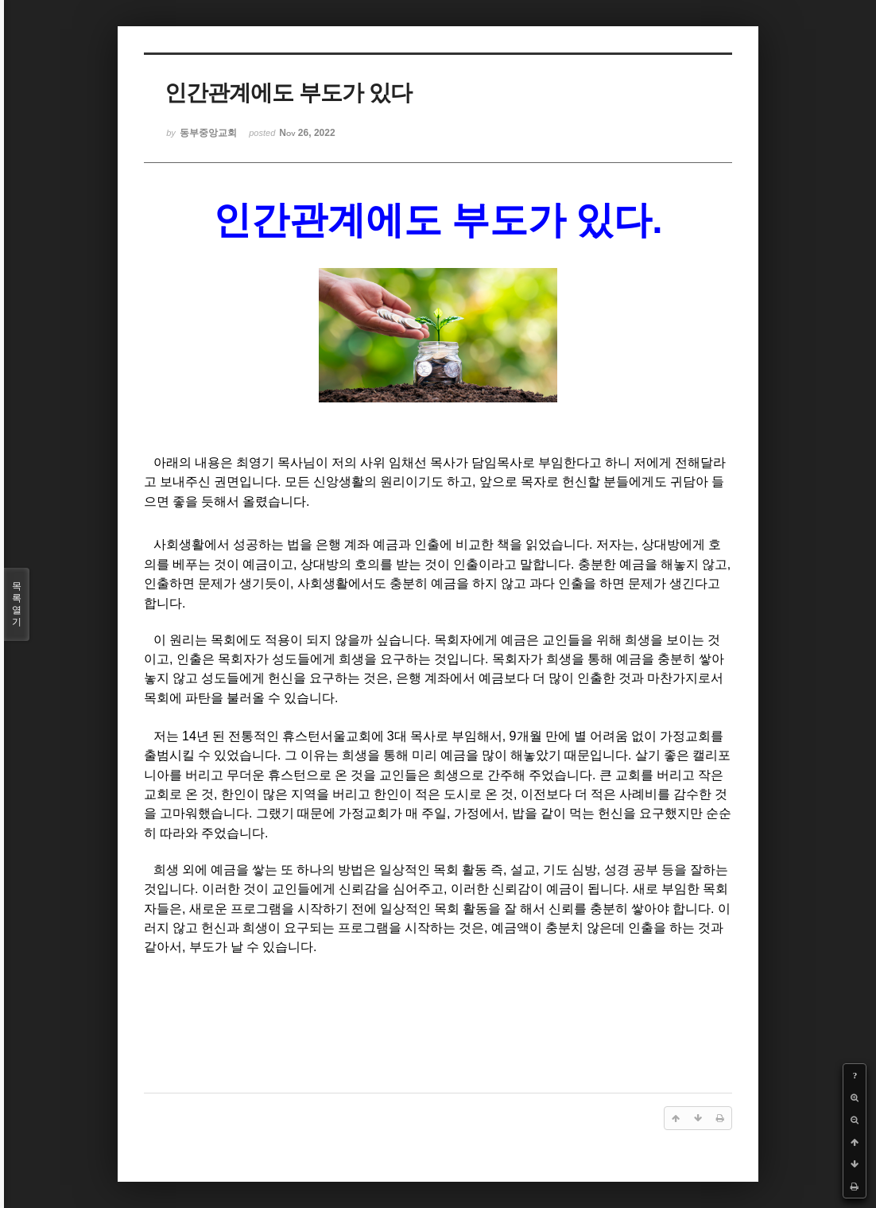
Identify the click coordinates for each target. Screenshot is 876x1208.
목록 (16, 604)
